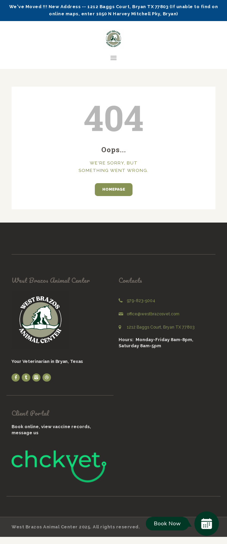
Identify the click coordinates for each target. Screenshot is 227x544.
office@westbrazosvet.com (153, 314)
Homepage (113, 189)
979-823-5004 (141, 300)
